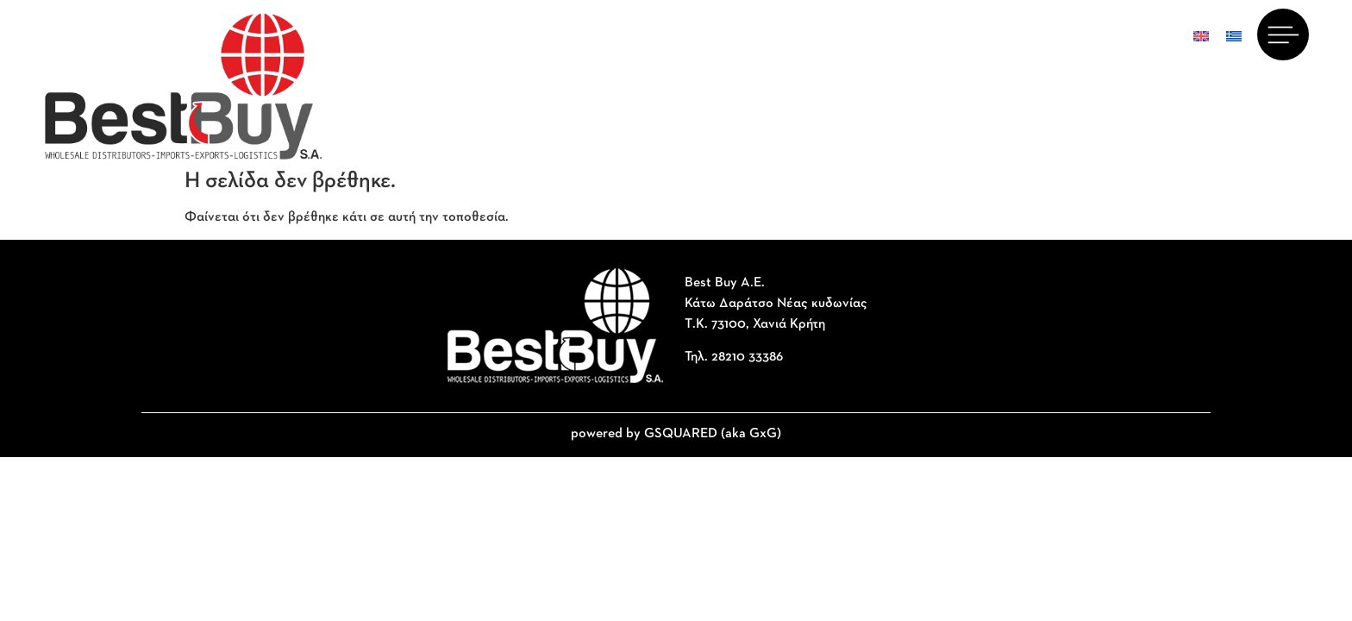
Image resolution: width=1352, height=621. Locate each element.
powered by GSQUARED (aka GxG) (676, 434)
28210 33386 (747, 357)
